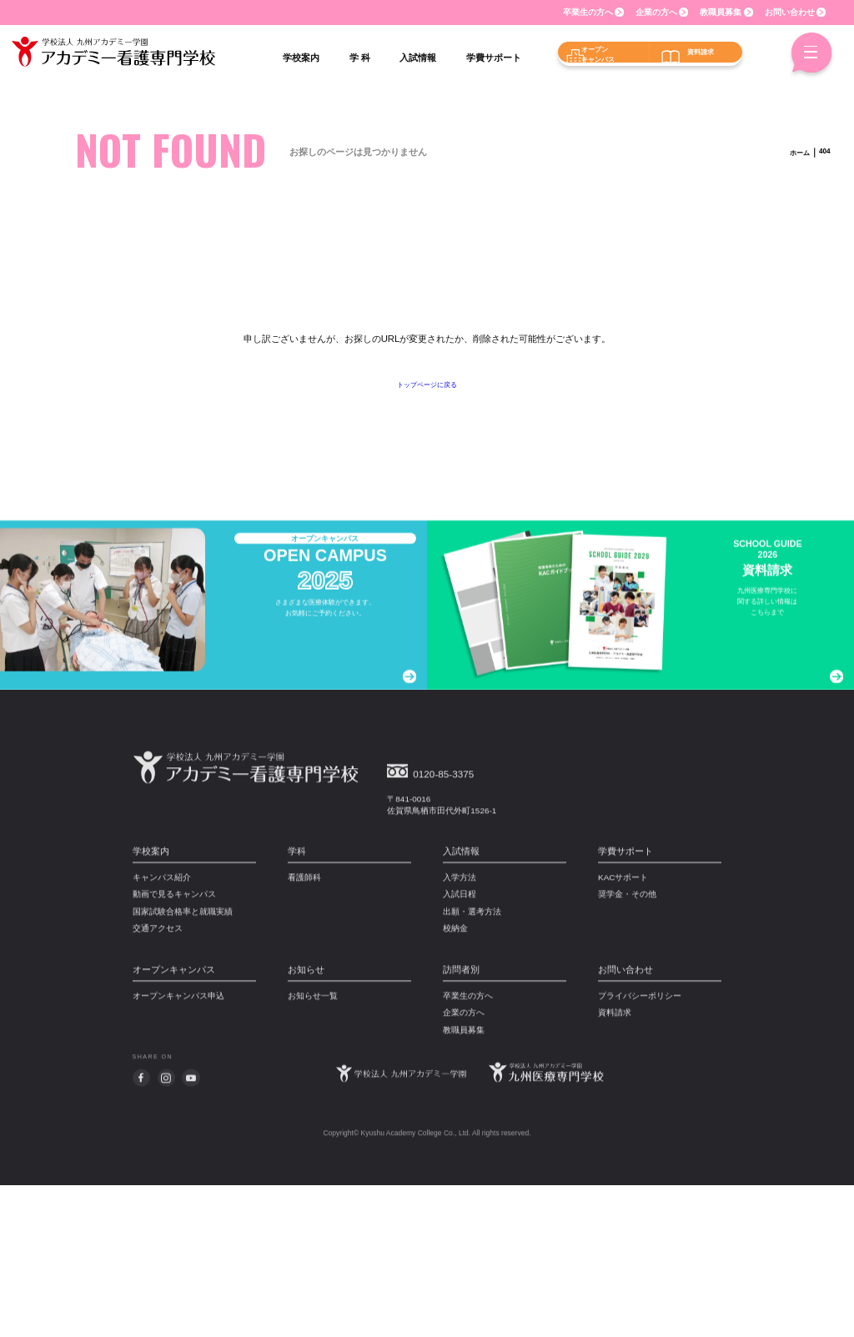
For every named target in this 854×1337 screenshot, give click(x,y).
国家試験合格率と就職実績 (183, 1065)
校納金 (455, 1083)
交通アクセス (158, 1083)
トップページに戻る (427, 384)
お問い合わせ (790, 12)
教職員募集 (720, 12)
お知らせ (306, 1124)
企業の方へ (656, 12)
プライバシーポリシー (639, 1150)
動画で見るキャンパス (174, 1048)
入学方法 (459, 1031)
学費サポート (625, 1006)
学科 (297, 1006)
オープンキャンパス (174, 1124)
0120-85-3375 (455, 927)
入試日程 (459, 1048)
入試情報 (461, 1006)
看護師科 (304, 1031)
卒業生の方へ (588, 12)
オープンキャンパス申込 (178, 1150)
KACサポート (623, 1031)
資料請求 (614, 1167)
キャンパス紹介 (162, 1031)
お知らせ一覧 (313, 1150)
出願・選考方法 (472, 1065)
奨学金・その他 (627, 1048)
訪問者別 (461, 1124)
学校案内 (151, 1006)
